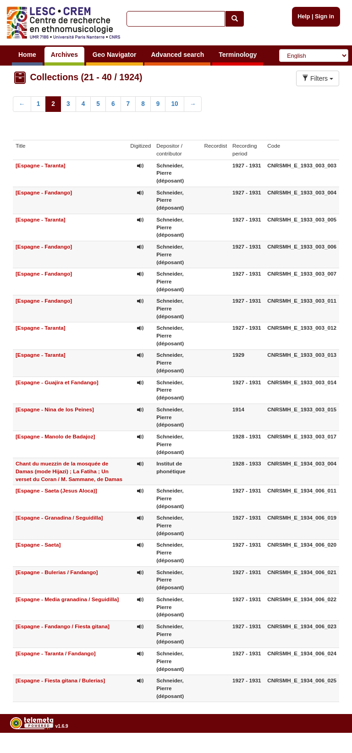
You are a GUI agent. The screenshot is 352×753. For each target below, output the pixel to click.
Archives (64, 54)
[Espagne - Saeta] (38, 545)
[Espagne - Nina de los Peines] (55, 409)
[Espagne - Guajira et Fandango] (57, 382)
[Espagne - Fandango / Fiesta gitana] (63, 626)
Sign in (324, 16)
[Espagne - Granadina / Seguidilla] (59, 517)
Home (27, 54)
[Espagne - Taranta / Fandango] (56, 653)
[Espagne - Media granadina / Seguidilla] (67, 599)
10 (174, 103)
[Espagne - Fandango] (44, 192)
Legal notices (329, 749)
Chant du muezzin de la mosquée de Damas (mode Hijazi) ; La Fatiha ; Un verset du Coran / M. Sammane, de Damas (69, 471)
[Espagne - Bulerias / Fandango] (57, 572)
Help (303, 16)
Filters (317, 78)
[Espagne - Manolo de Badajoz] (55, 436)
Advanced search (177, 54)
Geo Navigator (115, 54)
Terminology (238, 54)
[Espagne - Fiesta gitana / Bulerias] (60, 680)
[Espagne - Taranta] (41, 165)
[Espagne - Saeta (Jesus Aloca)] (56, 490)
